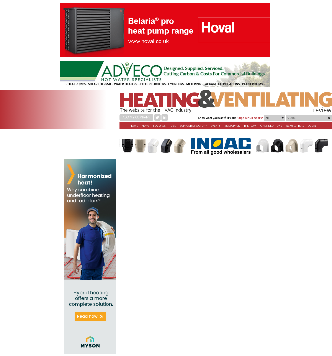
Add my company (136, 117)
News (145, 125)
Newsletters (295, 125)
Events (216, 125)
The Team (250, 125)
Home (134, 125)
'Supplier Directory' (250, 118)
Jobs (173, 125)
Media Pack (232, 125)
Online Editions (271, 125)
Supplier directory (193, 125)
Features (159, 125)
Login (312, 125)
